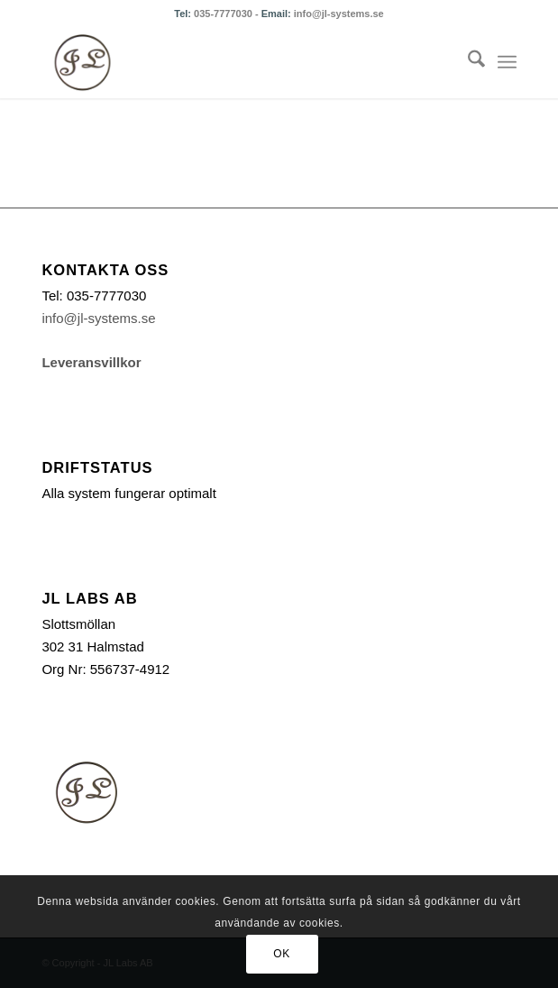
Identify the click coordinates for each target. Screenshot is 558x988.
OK (281, 953)
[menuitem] (467, 62)
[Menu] (507, 62)
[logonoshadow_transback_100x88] (231, 62)
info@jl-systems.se (339, 13)
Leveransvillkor (91, 362)
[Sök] (467, 62)
